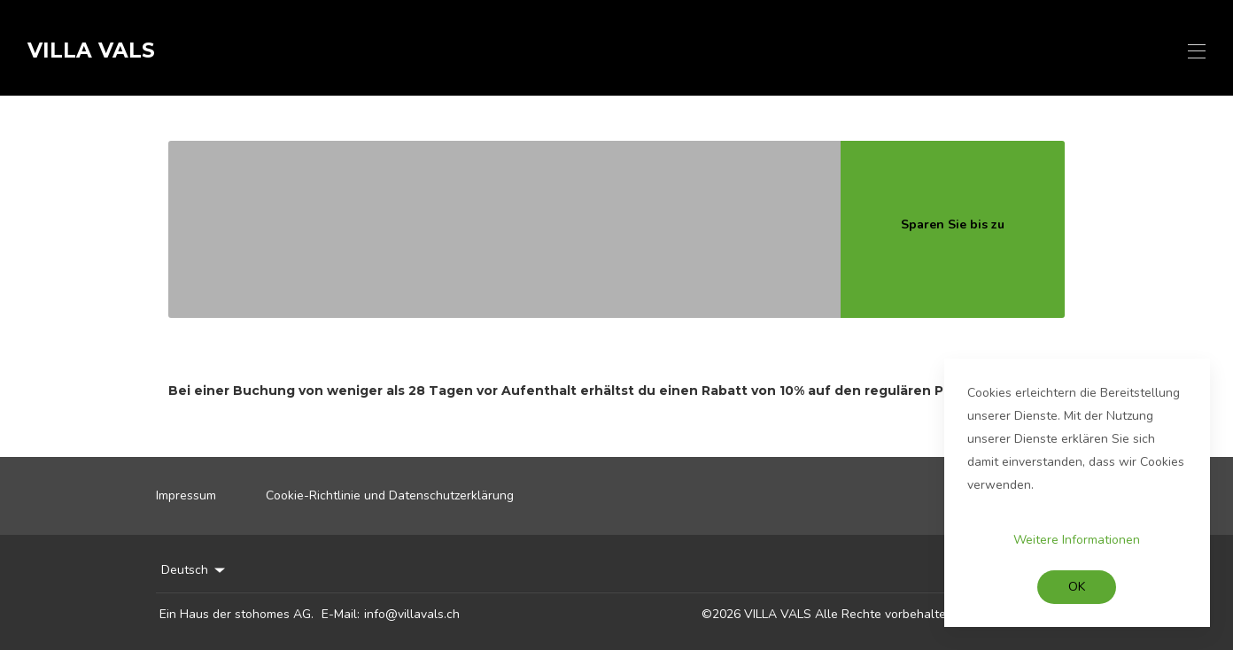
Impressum (186, 495)
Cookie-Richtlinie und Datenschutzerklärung (390, 495)
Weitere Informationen (1076, 539)
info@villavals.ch (412, 614)
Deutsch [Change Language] (194, 569)
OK (1076, 586)
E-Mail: (341, 614)
